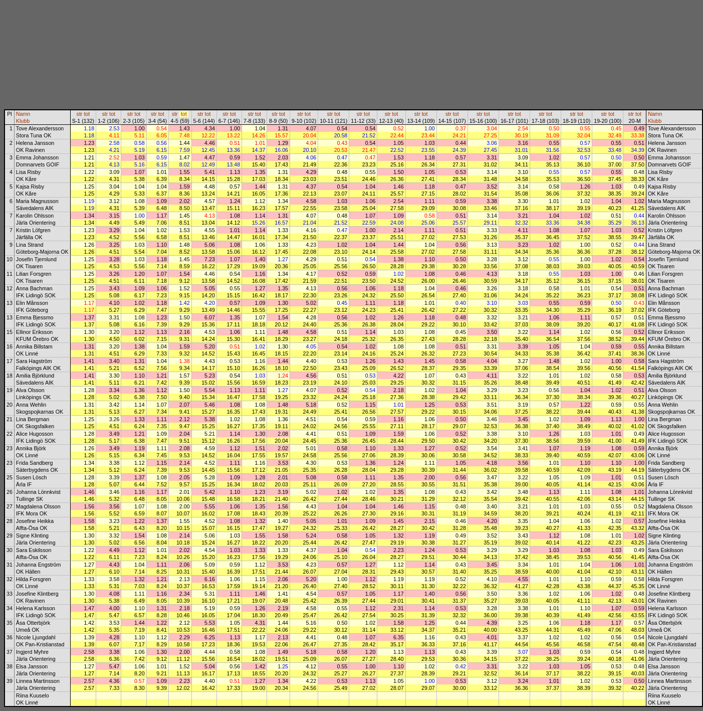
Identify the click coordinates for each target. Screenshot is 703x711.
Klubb (23, 121)
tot (87, 114)
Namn (23, 114)
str (80, 114)
